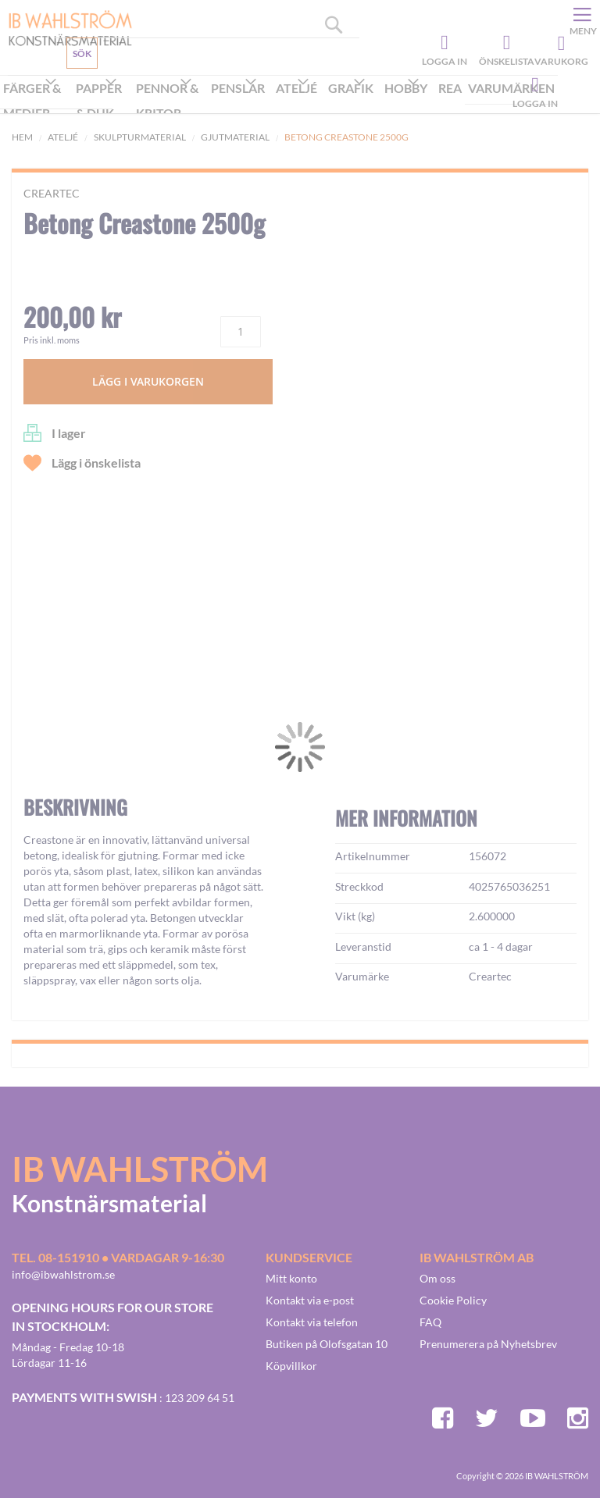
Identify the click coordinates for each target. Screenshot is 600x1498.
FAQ (430, 1322)
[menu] (279, 102)
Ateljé (63, 137)
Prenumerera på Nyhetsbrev (488, 1343)
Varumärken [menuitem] (511, 87)
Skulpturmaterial (140, 137)
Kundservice (68, 89)
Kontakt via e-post (310, 1300)
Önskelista (504, 43)
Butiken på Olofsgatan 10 (327, 1343)
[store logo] (64, 27)
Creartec (51, 193)
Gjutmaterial (235, 137)
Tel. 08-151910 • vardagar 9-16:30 (118, 1257)
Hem (22, 137)
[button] (59, 832)
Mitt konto (291, 1278)
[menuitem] (36, 102)
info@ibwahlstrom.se (63, 1274)
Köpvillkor (291, 1365)
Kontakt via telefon (312, 1322)
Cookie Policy (453, 1300)
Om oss (437, 1278)
